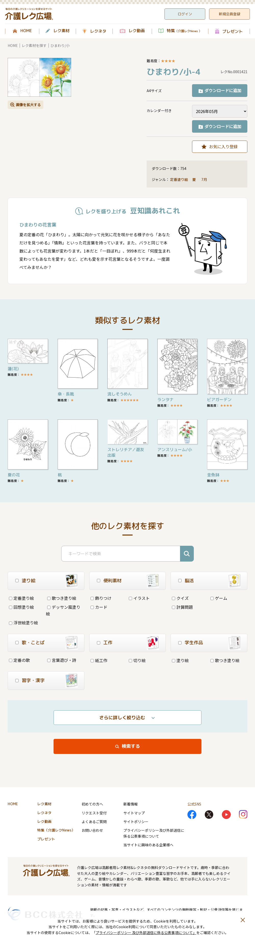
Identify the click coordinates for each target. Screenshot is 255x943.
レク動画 (137, 31)
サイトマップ (134, 812)
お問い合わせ (92, 830)
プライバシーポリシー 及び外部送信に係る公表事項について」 (146, 932)
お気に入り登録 (223, 146)
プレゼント (232, 31)
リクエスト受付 (94, 812)
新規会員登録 (229, 13)
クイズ (180, 598)
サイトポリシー (135, 821)
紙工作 (99, 660)
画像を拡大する (28, 104)
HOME (26, 31)
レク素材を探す (34, 45)
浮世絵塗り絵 (23, 622)
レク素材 (61, 31)
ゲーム (218, 598)
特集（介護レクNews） (56, 830)
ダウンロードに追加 (223, 90)
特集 (184, 31)
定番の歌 (19, 660)
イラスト (139, 598)
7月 (204, 179)
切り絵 (137, 660)
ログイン (185, 13)
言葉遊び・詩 (61, 660)
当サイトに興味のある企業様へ (148, 844)
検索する (131, 746)
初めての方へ (92, 803)
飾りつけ (101, 598)
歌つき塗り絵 (61, 598)
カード (99, 607)
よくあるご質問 (94, 821)
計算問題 (182, 607)
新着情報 (130, 803)
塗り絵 (180, 660)
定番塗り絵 (179, 179)
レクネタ (98, 31)
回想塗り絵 (21, 607)
